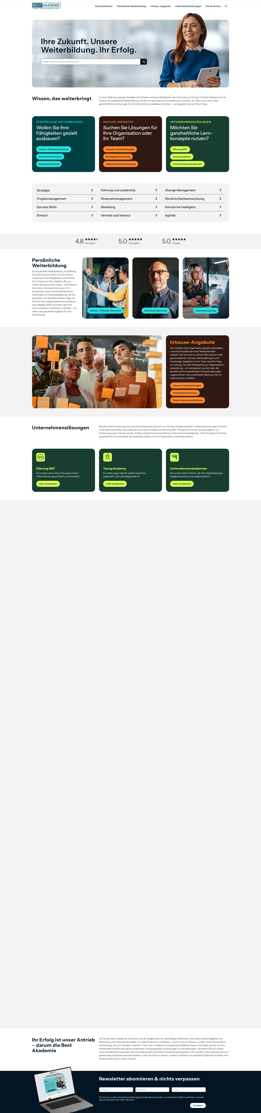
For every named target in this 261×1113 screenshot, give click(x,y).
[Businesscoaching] (49, 164)
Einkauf (42, 215)
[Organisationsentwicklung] (120, 164)
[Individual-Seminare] (50, 157)
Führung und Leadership (118, 190)
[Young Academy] (181, 157)
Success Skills (47, 207)
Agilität (170, 215)
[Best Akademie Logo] (46, 6)
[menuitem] (104, 6)
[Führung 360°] (180, 149)
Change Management (180, 190)
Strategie (43, 190)
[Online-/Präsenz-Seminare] (53, 149)
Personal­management (116, 199)
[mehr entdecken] (48, 484)
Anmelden (198, 1105)
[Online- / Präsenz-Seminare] (105, 311)
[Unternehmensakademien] (187, 164)
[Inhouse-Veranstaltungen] (120, 149)
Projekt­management (51, 199)
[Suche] (226, 6)
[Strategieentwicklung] (118, 157)
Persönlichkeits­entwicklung (184, 199)
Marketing (108, 207)
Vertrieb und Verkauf (115, 215)
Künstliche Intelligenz (180, 207)
